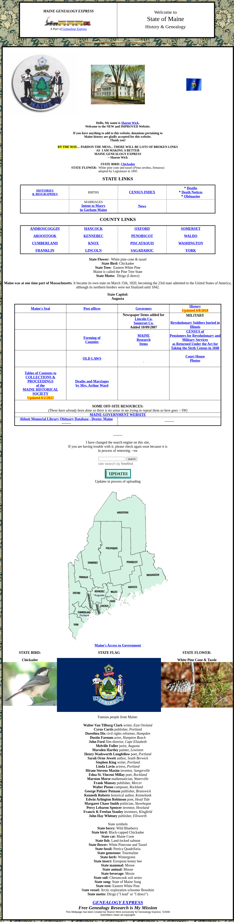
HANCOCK (93, 229)
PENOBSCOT (142, 236)
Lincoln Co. (143, 319)
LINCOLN (93, 250)
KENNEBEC (93, 236)
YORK (190, 250)
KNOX (93, 243)
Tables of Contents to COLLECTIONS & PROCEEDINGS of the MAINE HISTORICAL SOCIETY (40, 383)
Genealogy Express (74, 29)
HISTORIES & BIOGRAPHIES (45, 192)
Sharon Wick (130, 123)
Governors (143, 309)
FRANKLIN (45, 250)
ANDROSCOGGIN (45, 229)
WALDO (190, 236)
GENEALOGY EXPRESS (117, 902)
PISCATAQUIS (142, 243)
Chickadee (128, 164)
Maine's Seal (40, 309)
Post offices (91, 309)
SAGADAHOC (142, 250)
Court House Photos (195, 358)
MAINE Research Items (144, 340)
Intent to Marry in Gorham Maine (93, 208)
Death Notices (192, 192)
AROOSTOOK (45, 236)
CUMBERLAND (45, 243)
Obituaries (192, 196)
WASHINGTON (190, 243)
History (195, 306)
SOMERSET (190, 229)
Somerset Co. (143, 323)
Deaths (192, 188)
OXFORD (142, 229)
